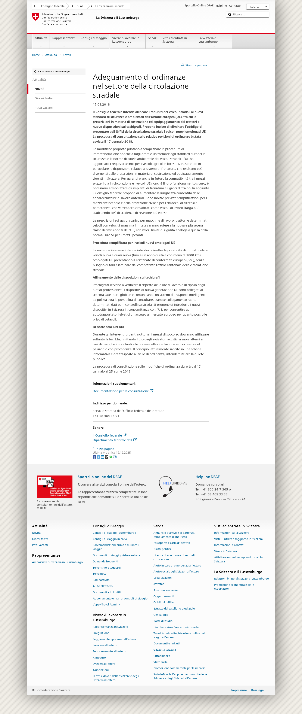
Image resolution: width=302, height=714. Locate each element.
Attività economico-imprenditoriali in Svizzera (238, 559)
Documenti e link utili (107, 592)
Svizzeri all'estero (104, 663)
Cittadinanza (161, 655)
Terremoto (99, 573)
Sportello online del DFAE (100, 477)
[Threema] (107, 456)
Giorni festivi (40, 539)
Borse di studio (162, 621)
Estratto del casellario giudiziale (174, 608)
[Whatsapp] (111, 456)
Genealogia (160, 614)
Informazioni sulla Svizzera (231, 532)
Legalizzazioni (162, 577)
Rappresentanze (64, 42)
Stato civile (160, 662)
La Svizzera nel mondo (109, 6)
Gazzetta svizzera (164, 649)
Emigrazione (101, 633)
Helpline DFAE (208, 477)
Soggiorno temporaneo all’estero (114, 639)
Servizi (152, 42)
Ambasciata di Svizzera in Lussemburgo (57, 562)
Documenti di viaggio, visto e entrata (116, 555)
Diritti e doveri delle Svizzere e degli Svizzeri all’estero (116, 678)
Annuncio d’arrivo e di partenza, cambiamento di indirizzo (174, 534)
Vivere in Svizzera (225, 551)
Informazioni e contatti (229, 545)
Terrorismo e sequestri (107, 567)
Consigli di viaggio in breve (110, 539)
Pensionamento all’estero (109, 651)
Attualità (41, 42)
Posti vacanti (40, 545)
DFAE (80, 6)
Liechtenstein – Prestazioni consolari (176, 627)
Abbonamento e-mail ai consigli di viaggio (120, 598)
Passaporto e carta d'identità (171, 543)
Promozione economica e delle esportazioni (234, 586)
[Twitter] (99, 456)
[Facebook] (95, 456)
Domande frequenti (105, 561)
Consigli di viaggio (93, 42)
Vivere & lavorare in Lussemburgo (127, 42)
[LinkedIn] (103, 456)
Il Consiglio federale (52, 6)
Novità (36, 532)
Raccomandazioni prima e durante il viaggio (116, 547)
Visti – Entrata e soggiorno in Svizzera (238, 539)
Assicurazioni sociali (166, 590)
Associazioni (101, 670)
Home (36, 55)
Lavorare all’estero (104, 645)
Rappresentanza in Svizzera (110, 626)
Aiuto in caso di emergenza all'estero (177, 565)
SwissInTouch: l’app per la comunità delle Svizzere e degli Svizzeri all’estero (180, 676)
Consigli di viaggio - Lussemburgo (114, 532)
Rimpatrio (99, 657)
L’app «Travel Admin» (106, 604)
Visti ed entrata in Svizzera (178, 42)
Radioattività (101, 579)
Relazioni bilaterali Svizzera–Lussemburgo (241, 578)
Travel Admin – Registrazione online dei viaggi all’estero (179, 635)
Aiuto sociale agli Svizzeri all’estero (176, 571)
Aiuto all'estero (103, 586)
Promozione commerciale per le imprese (179, 668)
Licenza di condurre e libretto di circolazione (174, 557)
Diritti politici (162, 549)
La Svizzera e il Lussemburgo (214, 42)
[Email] (114, 456)
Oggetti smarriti (163, 596)
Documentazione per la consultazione (123, 391)
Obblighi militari (164, 602)
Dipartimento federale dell (115, 440)
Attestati (159, 584)
